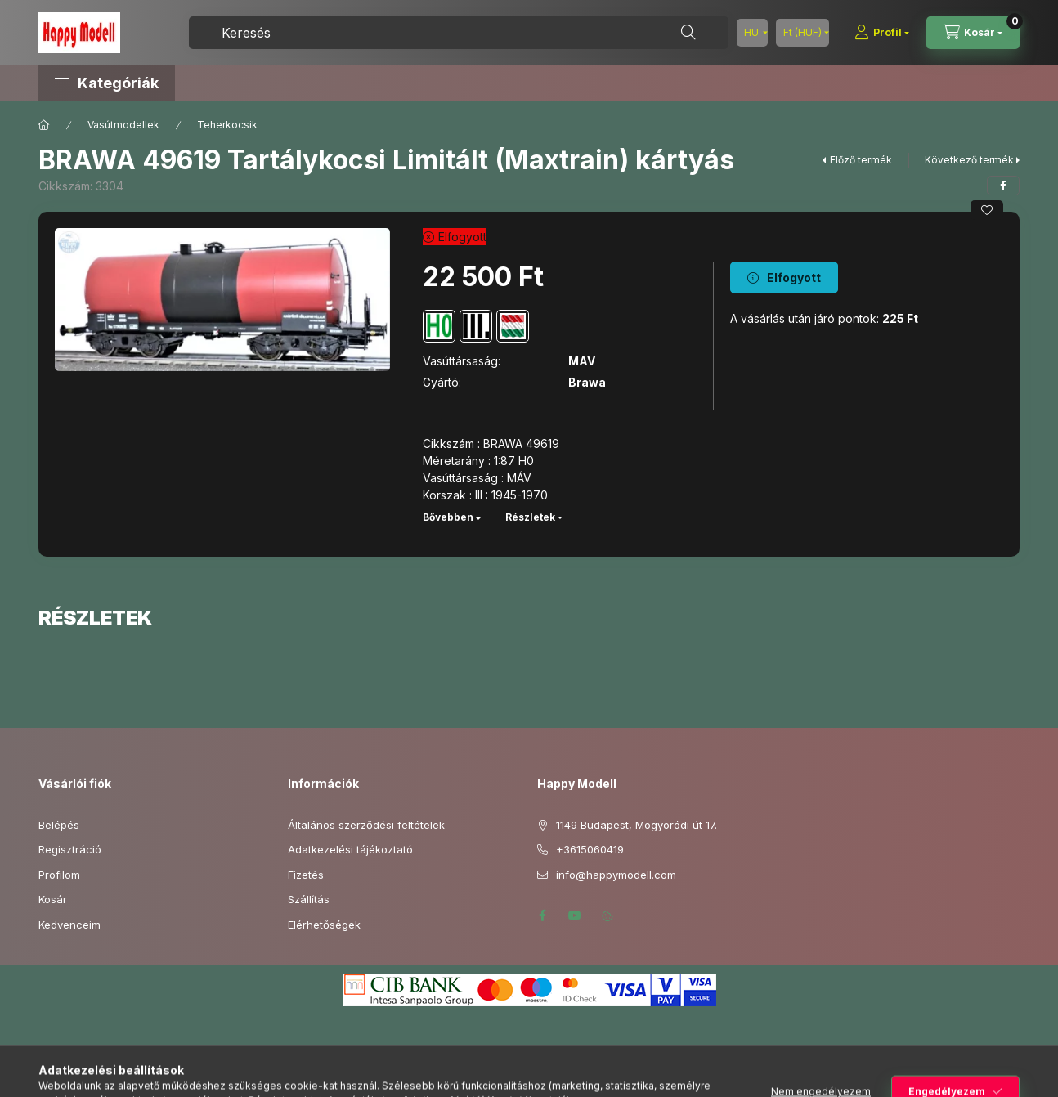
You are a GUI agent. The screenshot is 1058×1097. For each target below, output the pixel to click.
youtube (574, 915)
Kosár (52, 899)
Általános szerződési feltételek (366, 824)
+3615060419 (590, 849)
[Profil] (881, 32)
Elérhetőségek (324, 924)
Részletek (530, 517)
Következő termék (969, 160)
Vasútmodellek (123, 125)
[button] (177, 83)
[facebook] (1003, 185)
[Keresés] (688, 32)
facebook (542, 915)
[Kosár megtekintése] (973, 32)
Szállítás (309, 899)
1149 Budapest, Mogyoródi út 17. (636, 824)
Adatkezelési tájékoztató (350, 849)
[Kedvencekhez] (987, 210)
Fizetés (306, 874)
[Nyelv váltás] (752, 33)
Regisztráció (69, 849)
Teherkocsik (227, 125)
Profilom (59, 874)
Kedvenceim (69, 924)
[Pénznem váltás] (802, 33)
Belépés (58, 824)
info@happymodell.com (616, 874)
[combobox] (458, 32)
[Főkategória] (44, 125)
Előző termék (861, 160)
